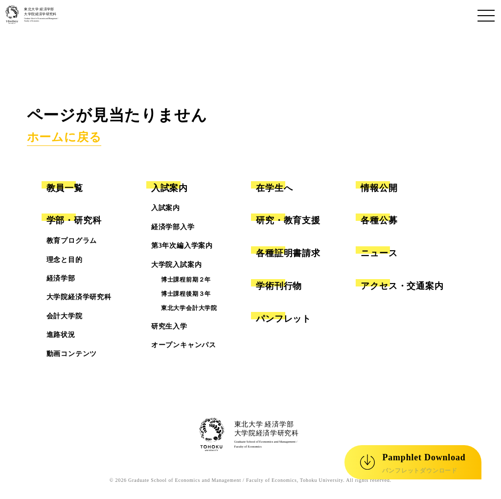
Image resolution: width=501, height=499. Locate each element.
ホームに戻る (64, 137)
